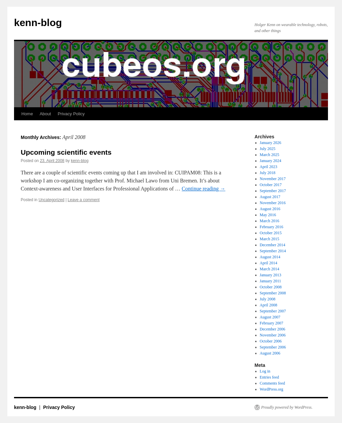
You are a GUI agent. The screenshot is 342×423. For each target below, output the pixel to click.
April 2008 (268, 305)
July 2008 (268, 299)
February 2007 (271, 323)
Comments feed (272, 383)
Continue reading (203, 188)
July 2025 (268, 148)
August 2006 (270, 353)
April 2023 (268, 166)
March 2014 (269, 269)
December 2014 (272, 245)
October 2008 (271, 287)
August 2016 (270, 208)
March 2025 (269, 154)
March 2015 (269, 239)
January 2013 (270, 275)
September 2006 (273, 347)
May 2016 (268, 215)
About (45, 113)
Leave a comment (84, 199)
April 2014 (268, 263)
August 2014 (270, 257)
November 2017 (273, 178)
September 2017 (273, 190)
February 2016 (271, 227)
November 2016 (273, 202)
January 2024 (270, 160)
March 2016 (269, 221)
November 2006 (273, 335)
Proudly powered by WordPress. (287, 407)
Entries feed (269, 377)
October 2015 (271, 233)
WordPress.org (271, 389)
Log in (265, 371)
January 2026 (270, 142)
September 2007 (273, 311)
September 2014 (273, 251)
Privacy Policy (71, 113)
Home (27, 113)
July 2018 (268, 172)
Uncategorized (51, 199)
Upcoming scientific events (66, 152)
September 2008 (273, 293)
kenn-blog (38, 22)
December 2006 (272, 329)
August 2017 (270, 196)
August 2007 (270, 317)
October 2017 (271, 184)
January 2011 (270, 281)
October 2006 (271, 341)
